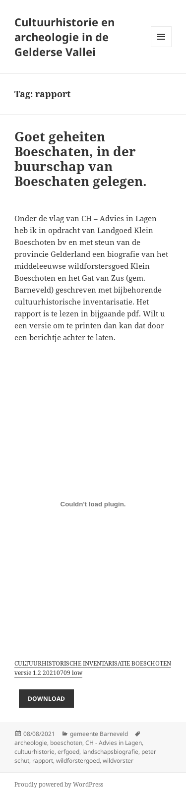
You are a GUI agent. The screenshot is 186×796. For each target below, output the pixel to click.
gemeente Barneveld (99, 734)
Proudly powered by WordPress (58, 784)
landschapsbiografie (110, 751)
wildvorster (118, 760)
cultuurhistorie (34, 751)
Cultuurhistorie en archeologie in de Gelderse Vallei (64, 36)
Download (46, 698)
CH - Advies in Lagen (113, 742)
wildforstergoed (78, 760)
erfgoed (68, 751)
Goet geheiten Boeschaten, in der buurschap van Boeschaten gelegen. (80, 158)
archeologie (30, 742)
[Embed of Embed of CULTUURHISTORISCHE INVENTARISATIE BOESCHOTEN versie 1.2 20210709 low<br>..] (93, 504)
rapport (42, 760)
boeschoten (66, 742)
